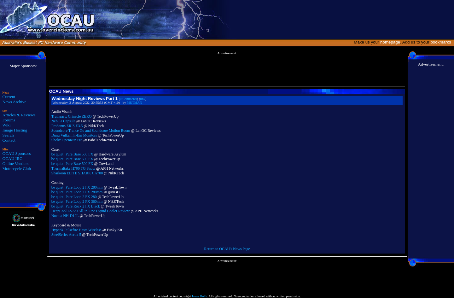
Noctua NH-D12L (65, 215)
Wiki (7, 125)
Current (9, 96)
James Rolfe (199, 296)
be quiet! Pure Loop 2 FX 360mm (77, 201)
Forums (9, 120)
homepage (390, 42)
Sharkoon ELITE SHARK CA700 (77, 173)
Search (8, 135)
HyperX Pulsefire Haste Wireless (76, 230)
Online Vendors (16, 163)
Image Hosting (15, 130)
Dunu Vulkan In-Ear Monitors (74, 135)
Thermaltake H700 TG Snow (73, 168)
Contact (9, 140)
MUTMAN (134, 102)
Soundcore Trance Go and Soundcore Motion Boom (90, 130)
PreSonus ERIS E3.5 (67, 126)
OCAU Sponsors (17, 153)
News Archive (14, 101)
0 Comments (128, 99)
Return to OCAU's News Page (227, 249)
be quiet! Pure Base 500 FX (72, 154)
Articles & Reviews (19, 115)
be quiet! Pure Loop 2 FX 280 (74, 197)
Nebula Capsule (63, 121)
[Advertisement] (227, 69)
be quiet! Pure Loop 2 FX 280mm (77, 187)
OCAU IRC (12, 158)
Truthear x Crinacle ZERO (71, 116)
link (142, 99)
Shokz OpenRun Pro (67, 140)
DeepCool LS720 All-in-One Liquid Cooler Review (90, 211)
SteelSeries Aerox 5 (66, 234)
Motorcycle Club (17, 168)
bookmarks (441, 42)
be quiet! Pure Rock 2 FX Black (75, 206)
